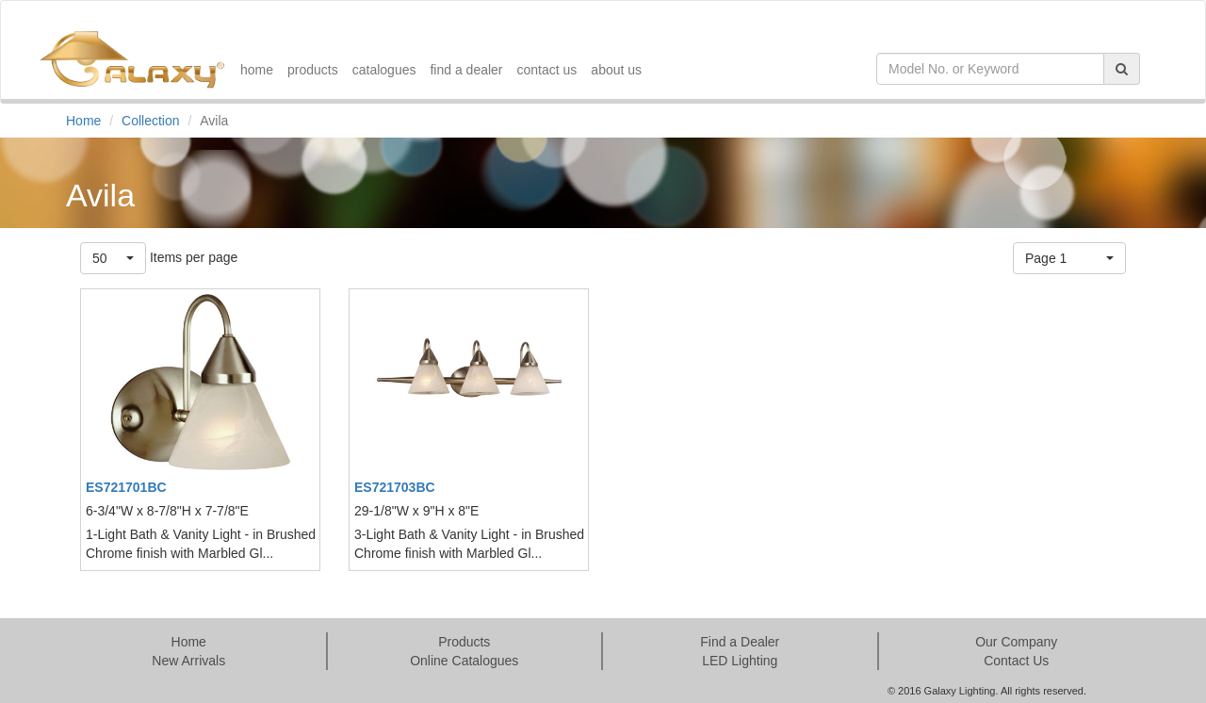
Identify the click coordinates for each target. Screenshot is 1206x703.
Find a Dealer (739, 641)
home (256, 69)
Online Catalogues (464, 660)
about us (616, 69)
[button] (113, 258)
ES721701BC (126, 487)
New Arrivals (188, 660)
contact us (547, 69)
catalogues (384, 69)
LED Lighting (739, 660)
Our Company (1016, 641)
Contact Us (1016, 660)
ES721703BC (394, 487)
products (312, 69)
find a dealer (466, 69)
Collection (150, 120)
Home (83, 120)
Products (464, 641)
